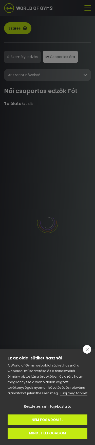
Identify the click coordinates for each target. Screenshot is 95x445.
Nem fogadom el (47, 419)
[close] (87, 349)
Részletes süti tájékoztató (47, 406)
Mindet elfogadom (47, 433)
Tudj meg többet (73, 393)
